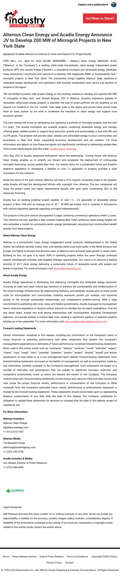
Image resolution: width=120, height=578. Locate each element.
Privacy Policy (54, 562)
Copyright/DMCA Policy (104, 556)
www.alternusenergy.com (67, 268)
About (6, 556)
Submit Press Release (51, 556)
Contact (69, 562)
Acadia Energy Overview (63, 148)
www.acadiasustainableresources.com (86, 321)
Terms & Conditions (77, 556)
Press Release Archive (24, 556)
